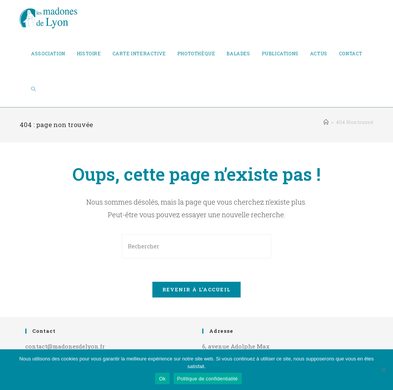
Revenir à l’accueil (196, 289)
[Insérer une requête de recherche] (196, 246)
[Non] (383, 369)
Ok (162, 379)
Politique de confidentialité (207, 379)
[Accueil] (326, 122)
